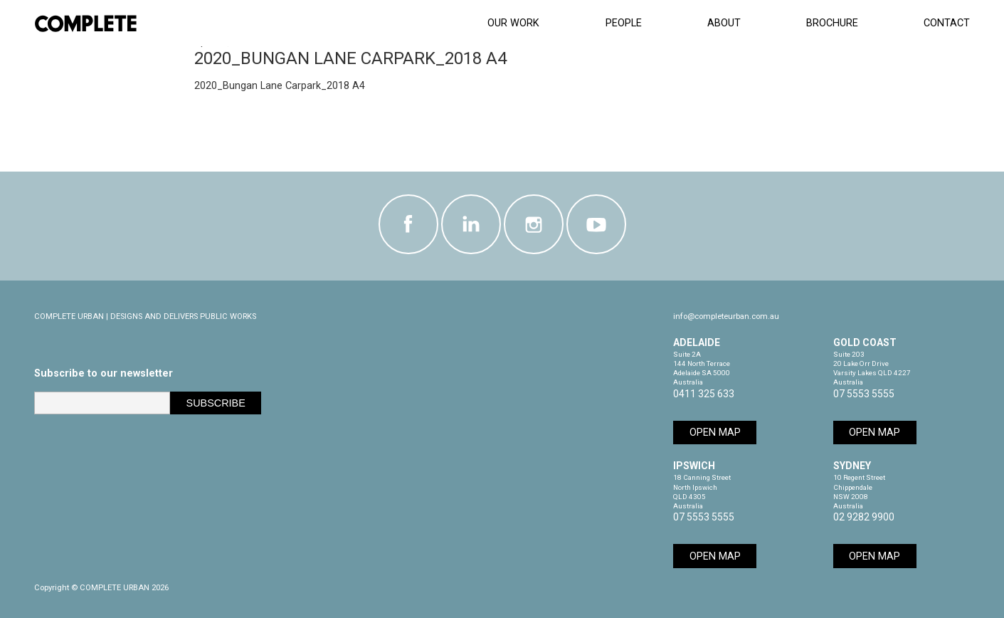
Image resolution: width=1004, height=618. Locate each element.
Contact (947, 23)
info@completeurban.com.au (726, 316)
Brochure (832, 23)
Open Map (715, 432)
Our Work (513, 23)
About (724, 23)
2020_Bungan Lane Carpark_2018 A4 (279, 86)
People (624, 23)
